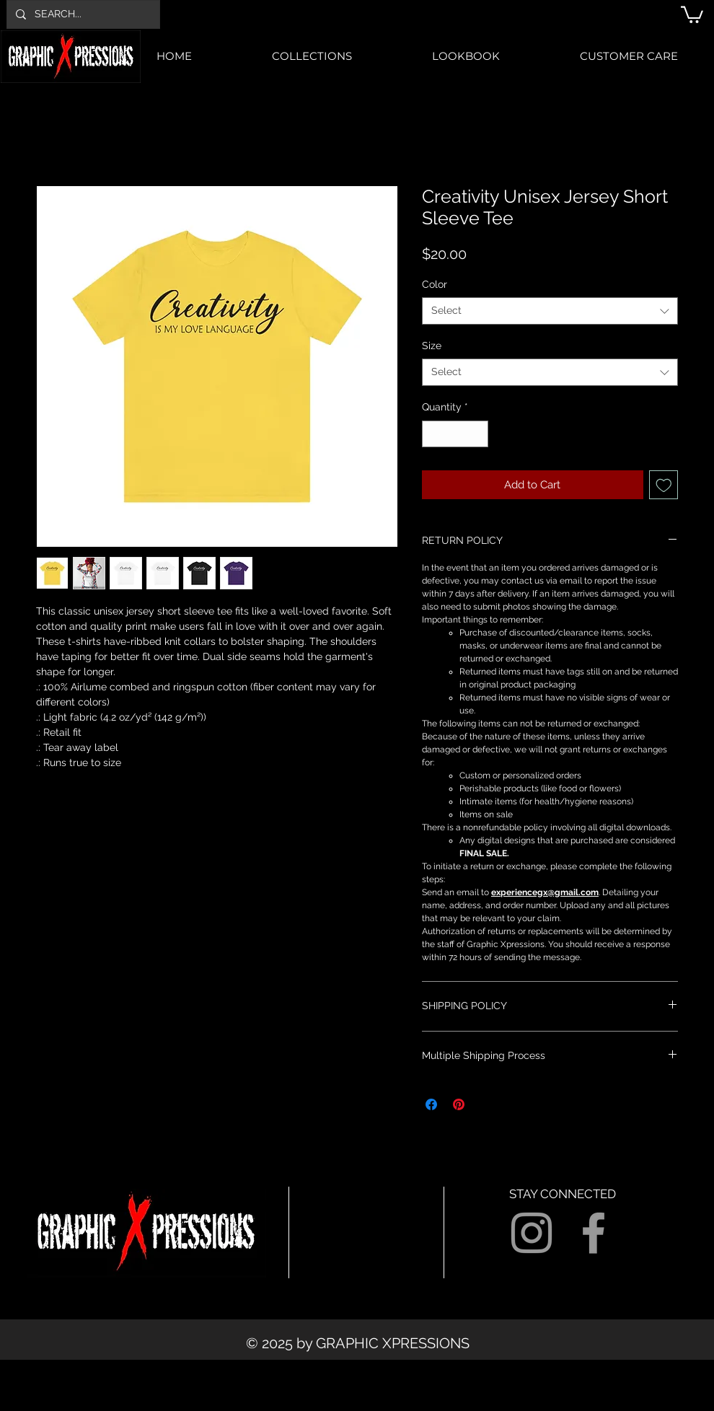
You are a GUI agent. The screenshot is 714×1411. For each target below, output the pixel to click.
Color (434, 284)
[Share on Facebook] (431, 1104)
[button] (692, 13)
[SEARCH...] (82, 14)
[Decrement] (433, 434)
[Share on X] (486, 1104)
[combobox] (550, 311)
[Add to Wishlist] (664, 485)
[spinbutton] (455, 434)
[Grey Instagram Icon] (531, 1232)
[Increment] (477, 434)
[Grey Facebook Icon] (593, 1232)
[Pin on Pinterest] (458, 1104)
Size (431, 345)
